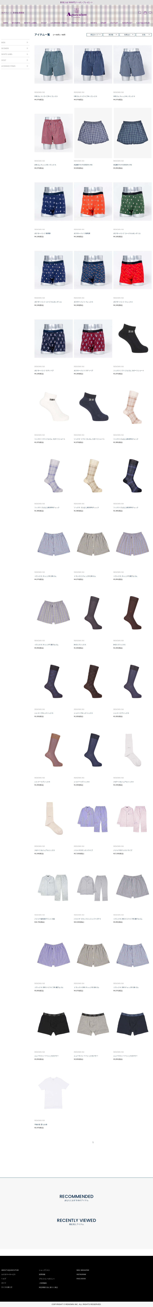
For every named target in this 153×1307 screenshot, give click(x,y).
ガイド (3, 1283)
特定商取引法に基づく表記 (48, 1287)
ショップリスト (44, 1270)
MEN (5, 22)
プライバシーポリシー (47, 1278)
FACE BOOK (81, 1278)
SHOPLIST (127, 22)
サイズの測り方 (6, 1287)
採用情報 (42, 1274)
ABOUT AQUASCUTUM (9, 1270)
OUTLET (114, 22)
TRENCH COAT (79, 22)
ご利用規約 (43, 1283)
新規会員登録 (18, 13)
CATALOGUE (143, 22)
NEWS (94, 22)
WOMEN (16, 22)
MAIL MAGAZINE (83, 1270)
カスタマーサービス (8, 1274)
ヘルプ (3, 1278)
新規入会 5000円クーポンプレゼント (76, 2)
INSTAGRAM (81, 1274)
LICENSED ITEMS (59, 22)
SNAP (103, 22)
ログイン (5, 13)
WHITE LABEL (30, 22)
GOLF (44, 22)
